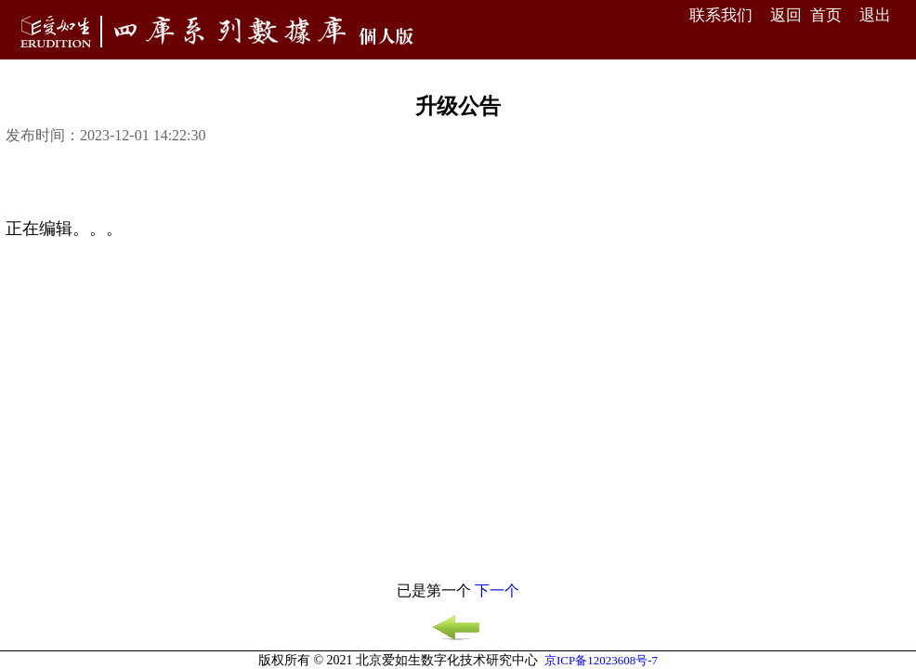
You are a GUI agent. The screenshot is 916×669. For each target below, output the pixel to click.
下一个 (497, 590)
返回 (786, 15)
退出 (875, 15)
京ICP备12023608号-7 (601, 660)
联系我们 (720, 15)
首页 (826, 15)
